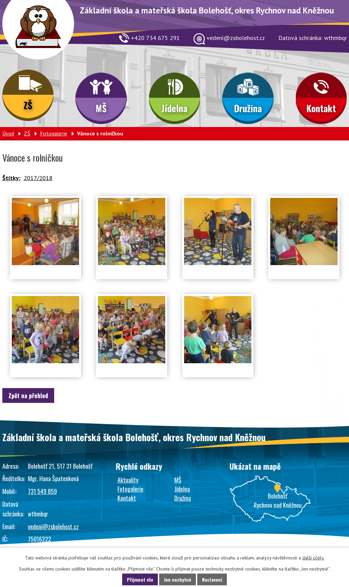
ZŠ (28, 105)
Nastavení (212, 579)
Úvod (8, 133)
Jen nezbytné (177, 579)
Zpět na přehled (28, 395)
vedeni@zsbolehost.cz (53, 526)
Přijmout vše (140, 579)
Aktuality (127, 479)
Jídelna (174, 108)
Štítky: (11, 178)
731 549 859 (42, 491)
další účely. (313, 558)
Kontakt (321, 108)
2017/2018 (38, 178)
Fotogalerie (53, 133)
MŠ (101, 108)
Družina (248, 108)
